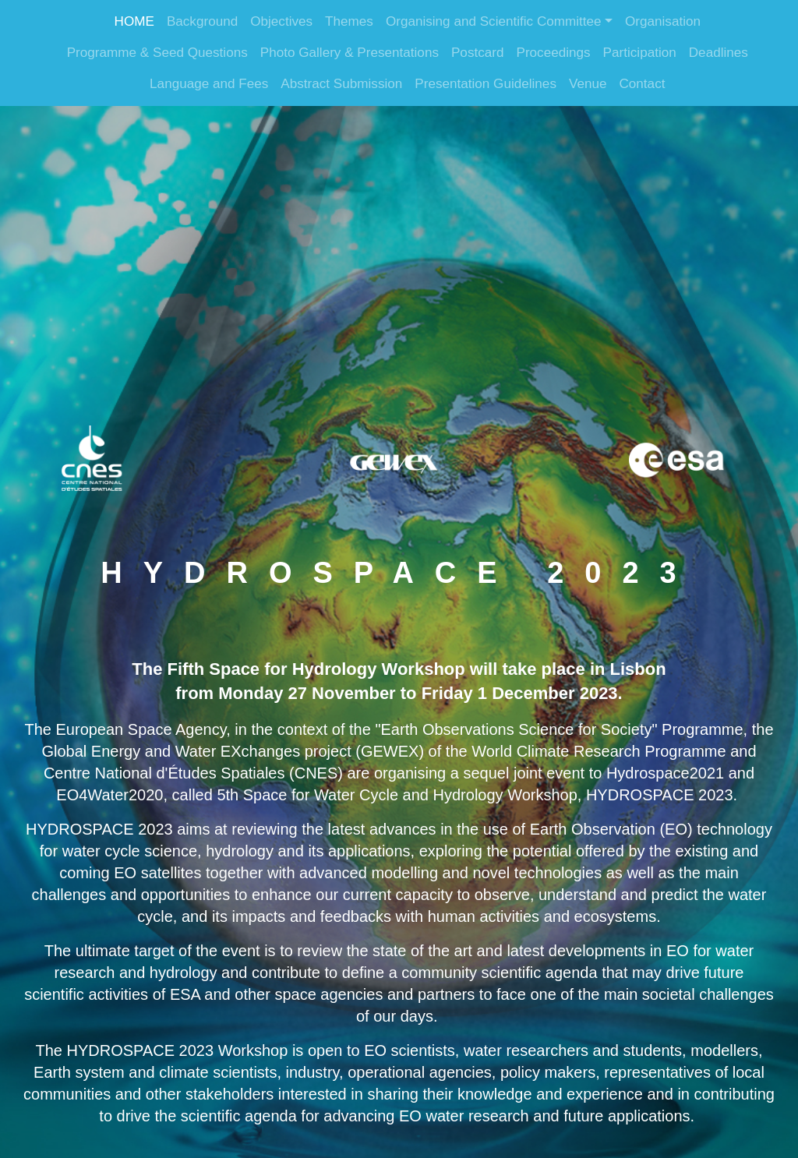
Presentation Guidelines (485, 83)
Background (202, 21)
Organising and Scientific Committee (494, 21)
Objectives (281, 21)
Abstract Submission (341, 83)
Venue (588, 83)
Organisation (663, 21)
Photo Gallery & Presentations (349, 52)
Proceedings (553, 52)
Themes (349, 21)
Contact (642, 83)
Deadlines (718, 52)
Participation (639, 52)
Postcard (477, 52)
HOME (134, 21)
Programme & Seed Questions (157, 52)
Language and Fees (209, 83)
